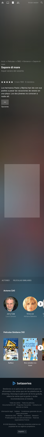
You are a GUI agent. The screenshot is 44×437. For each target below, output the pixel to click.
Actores (6, 280)
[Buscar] (42, 2)
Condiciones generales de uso (31, 411)
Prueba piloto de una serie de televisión (18, 418)
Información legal (7, 411)
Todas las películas (28, 403)
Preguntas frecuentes (24, 405)
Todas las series (15, 403)
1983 (19, 61)
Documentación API (9, 405)
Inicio (3, 61)
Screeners (27, 415)
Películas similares (22, 280)
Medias (19, 415)
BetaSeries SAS (11, 415)
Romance (27, 61)
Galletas (17, 411)
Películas (11, 61)
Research (35, 415)
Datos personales (22, 413)
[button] (11, 308)
